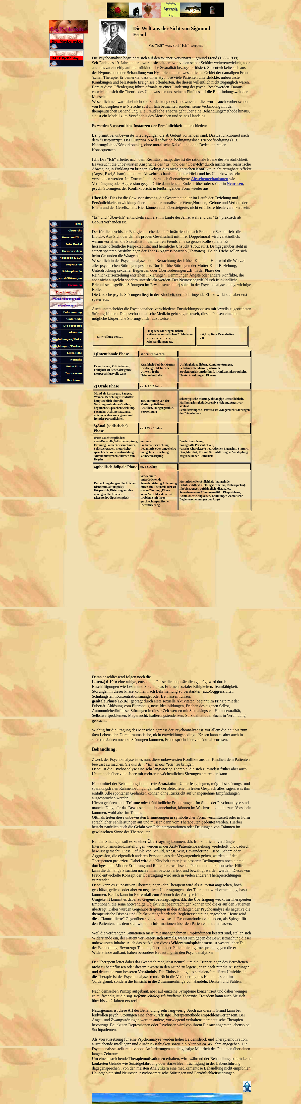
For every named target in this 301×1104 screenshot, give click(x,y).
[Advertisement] (66, 144)
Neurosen (235, 183)
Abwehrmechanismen (209, 179)
